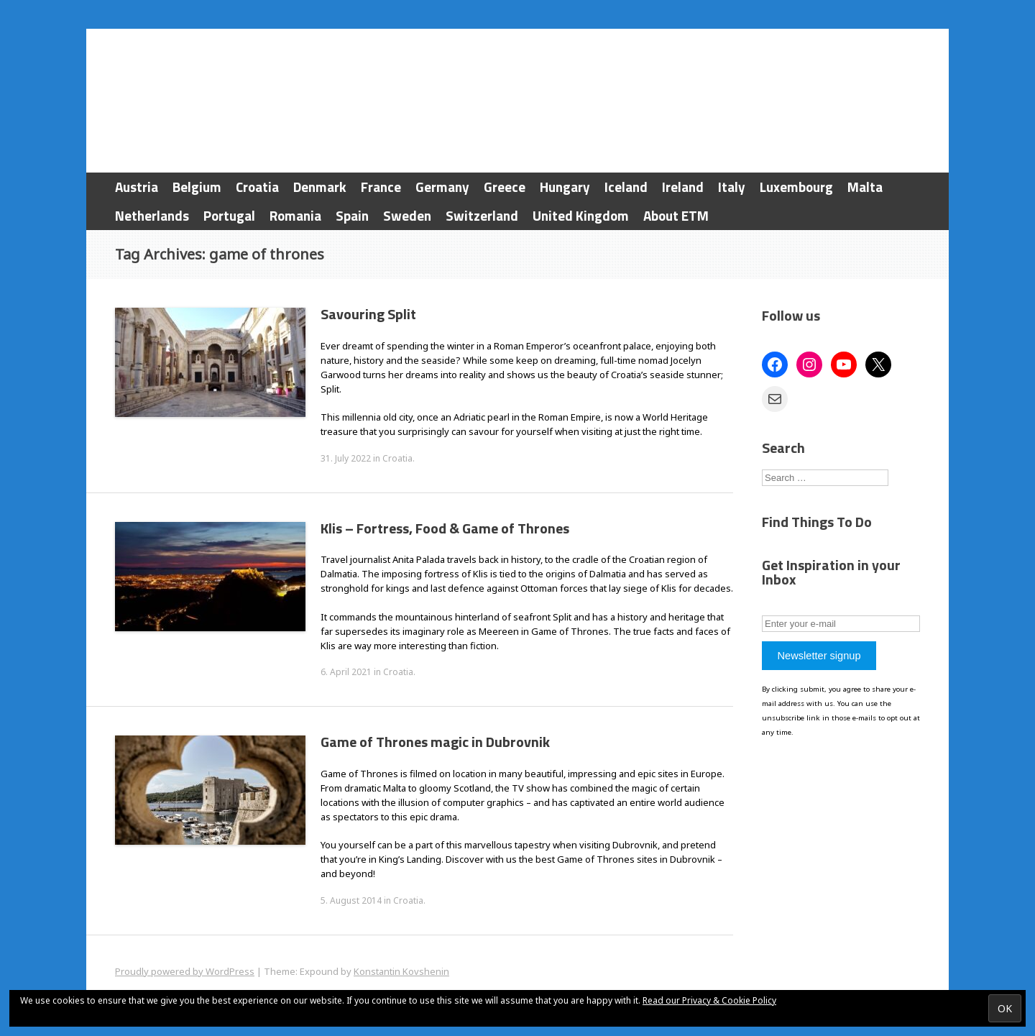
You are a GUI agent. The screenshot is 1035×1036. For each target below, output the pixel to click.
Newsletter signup (818, 655)
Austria (136, 186)
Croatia (257, 186)
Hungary (565, 186)
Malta (865, 186)
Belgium (196, 186)
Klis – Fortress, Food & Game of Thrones (445, 528)
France (381, 186)
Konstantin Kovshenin (401, 971)
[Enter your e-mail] (841, 623)
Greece (504, 186)
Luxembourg (796, 186)
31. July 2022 (346, 458)
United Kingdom (581, 215)
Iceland (626, 186)
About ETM (676, 215)
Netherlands (152, 215)
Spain (352, 215)
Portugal (229, 215)
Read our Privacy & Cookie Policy (709, 1000)
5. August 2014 (351, 900)
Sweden (407, 215)
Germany (442, 186)
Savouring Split (368, 314)
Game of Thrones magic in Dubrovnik (435, 741)
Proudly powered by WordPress (184, 971)
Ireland (683, 186)
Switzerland (482, 215)
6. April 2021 (346, 672)
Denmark (319, 186)
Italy (731, 186)
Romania (295, 215)
